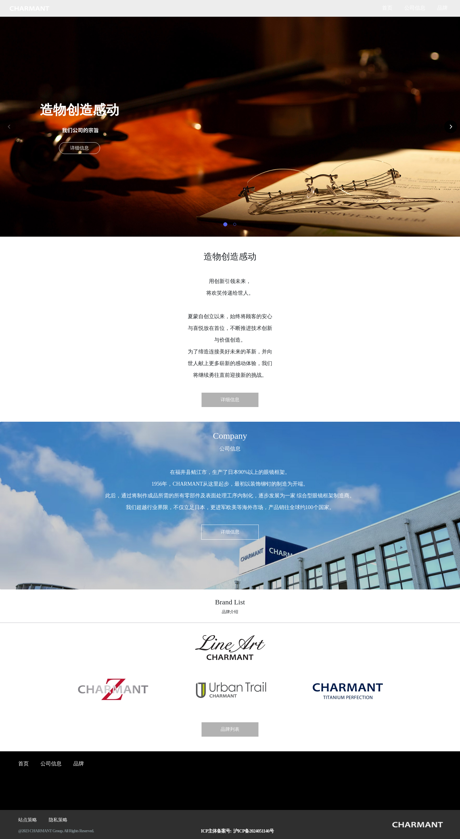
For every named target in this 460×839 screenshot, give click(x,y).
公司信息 (414, 8)
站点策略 (27, 820)
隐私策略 (58, 820)
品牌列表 (230, 729)
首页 (387, 8)
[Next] (450, 126)
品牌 (442, 8)
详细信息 (79, 148)
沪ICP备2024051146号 (252, 831)
